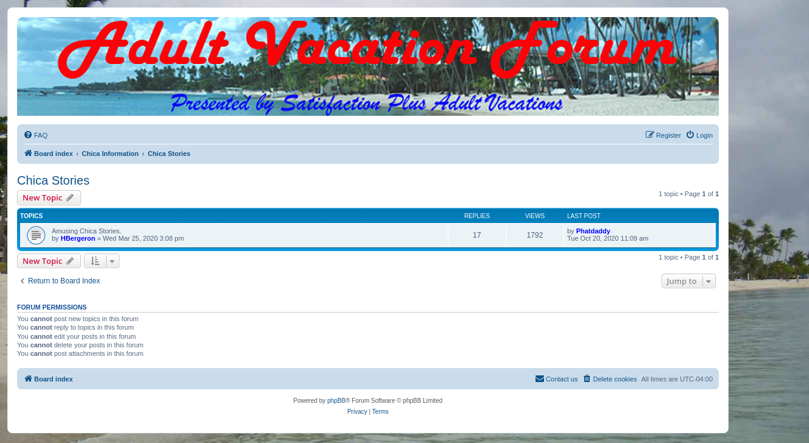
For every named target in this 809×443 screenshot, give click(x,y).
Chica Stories (53, 180)
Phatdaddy (593, 231)
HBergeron (78, 238)
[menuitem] (35, 135)
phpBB (336, 400)
